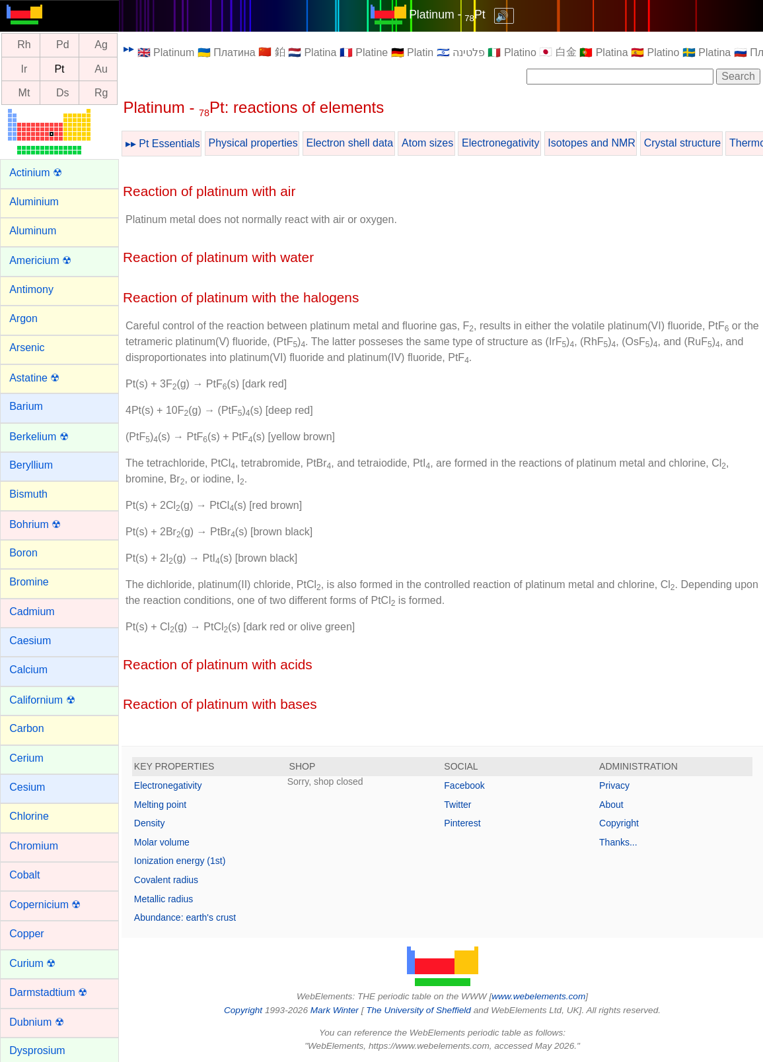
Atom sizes (427, 143)
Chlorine (29, 816)
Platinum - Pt (447, 14)
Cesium (27, 787)
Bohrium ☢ (35, 524)
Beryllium (31, 465)
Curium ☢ (32, 963)
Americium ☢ (40, 260)
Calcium (28, 669)
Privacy (614, 785)
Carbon (26, 728)
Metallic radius (163, 899)
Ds (62, 92)
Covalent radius (166, 880)
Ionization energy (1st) (180, 860)
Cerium (26, 758)
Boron (23, 552)
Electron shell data (350, 143)
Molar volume (162, 842)
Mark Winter (334, 1010)
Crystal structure (682, 143)
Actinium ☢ (35, 172)
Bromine (29, 581)
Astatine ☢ (34, 377)
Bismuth (28, 494)
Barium (26, 406)
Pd (62, 45)
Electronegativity (500, 143)
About (611, 804)
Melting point (160, 804)
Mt (24, 92)
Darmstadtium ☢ (48, 992)
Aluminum (32, 230)
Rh (23, 45)
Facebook (464, 785)
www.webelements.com (538, 996)
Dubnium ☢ (36, 1022)
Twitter (457, 804)
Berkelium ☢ (39, 436)
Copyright (619, 823)
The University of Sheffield (419, 1010)
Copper (26, 933)
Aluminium (34, 201)
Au (101, 69)
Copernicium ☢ (45, 904)
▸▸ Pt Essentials (163, 143)
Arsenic (26, 347)
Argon (23, 318)
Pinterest (462, 823)
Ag (101, 45)
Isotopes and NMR (592, 143)
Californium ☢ (42, 700)
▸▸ (129, 48)
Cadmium (31, 611)
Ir (24, 69)
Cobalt (24, 874)
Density (149, 823)
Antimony (31, 289)
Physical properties (253, 143)
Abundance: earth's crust (185, 917)
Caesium (30, 640)
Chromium (33, 845)
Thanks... (618, 842)
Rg (101, 92)
